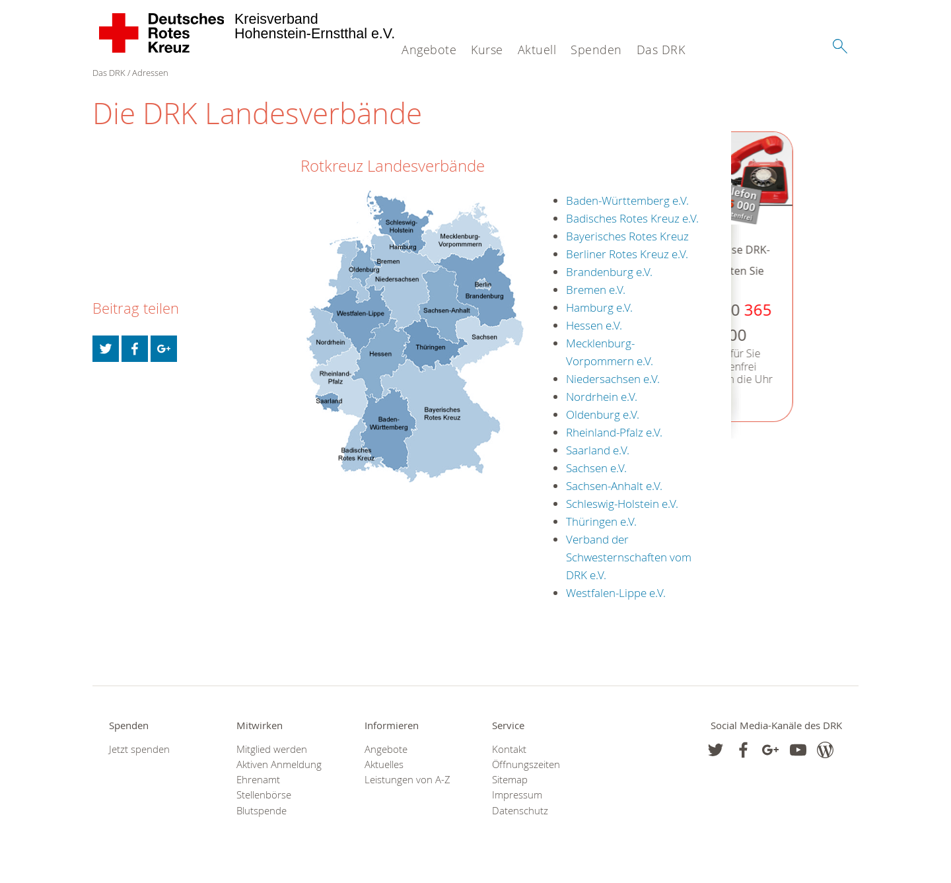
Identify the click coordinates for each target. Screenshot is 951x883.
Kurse (487, 49)
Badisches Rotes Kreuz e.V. (632, 218)
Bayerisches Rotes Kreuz (627, 236)
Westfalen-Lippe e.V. (616, 592)
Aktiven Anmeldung (279, 764)
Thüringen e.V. (601, 521)
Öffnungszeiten (526, 764)
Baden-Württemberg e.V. (627, 200)
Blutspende (261, 810)
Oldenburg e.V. (602, 414)
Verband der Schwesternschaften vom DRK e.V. (628, 557)
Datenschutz (520, 810)
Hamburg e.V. (599, 307)
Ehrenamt (258, 779)
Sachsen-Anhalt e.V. (614, 485)
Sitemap (510, 779)
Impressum (517, 795)
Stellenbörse (263, 795)
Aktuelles (384, 764)
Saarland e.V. (597, 450)
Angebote (429, 49)
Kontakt (509, 749)
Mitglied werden (271, 749)
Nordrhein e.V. (601, 396)
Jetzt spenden (139, 749)
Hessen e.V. (594, 325)
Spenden (596, 49)
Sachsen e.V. (596, 468)
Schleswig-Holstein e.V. (622, 503)
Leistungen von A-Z (407, 779)
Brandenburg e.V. (609, 271)
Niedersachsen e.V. (613, 378)
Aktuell (537, 49)
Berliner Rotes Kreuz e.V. (627, 254)
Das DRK (661, 49)
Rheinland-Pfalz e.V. (614, 432)
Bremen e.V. (595, 289)
